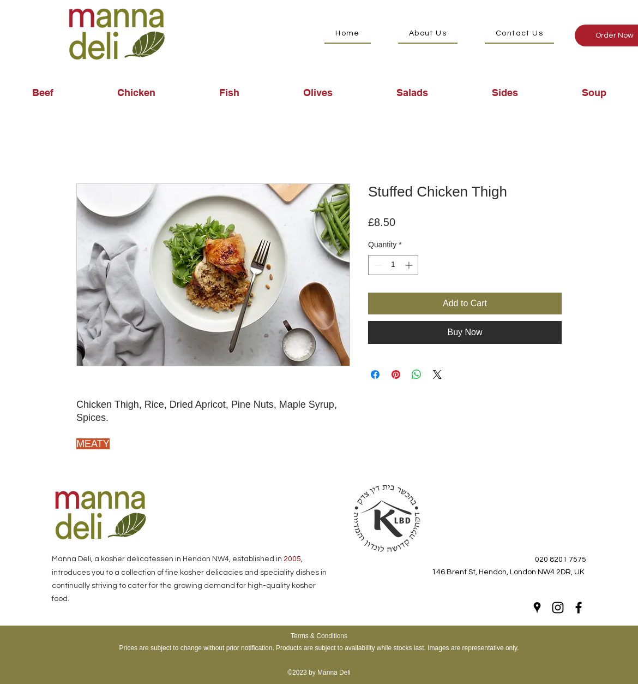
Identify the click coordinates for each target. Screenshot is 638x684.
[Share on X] (437, 374)
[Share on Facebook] (375, 374)
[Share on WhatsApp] (416, 374)
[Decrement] (376, 265)
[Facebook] (578, 607)
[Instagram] (557, 607)
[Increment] (410, 265)
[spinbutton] (393, 265)
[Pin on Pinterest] (395, 374)
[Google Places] (537, 607)
